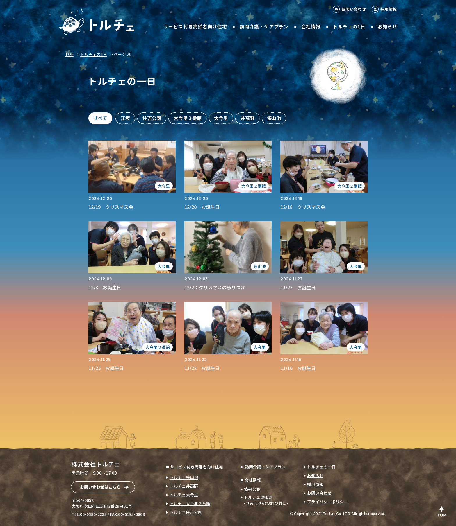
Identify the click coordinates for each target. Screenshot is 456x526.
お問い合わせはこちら (100, 487)
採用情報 (388, 9)
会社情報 (310, 26)
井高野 (247, 117)
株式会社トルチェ (96, 464)
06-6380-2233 (93, 514)
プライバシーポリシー (327, 502)
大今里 (221, 117)
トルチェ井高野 (184, 486)
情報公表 (252, 489)
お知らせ (387, 26)
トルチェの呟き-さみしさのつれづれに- (266, 500)
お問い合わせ (353, 9)
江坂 (125, 117)
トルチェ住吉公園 (186, 512)
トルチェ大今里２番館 (190, 503)
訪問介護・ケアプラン (264, 26)
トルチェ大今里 (184, 495)
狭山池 (274, 117)
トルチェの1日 (349, 26)
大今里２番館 (188, 117)
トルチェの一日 (321, 467)
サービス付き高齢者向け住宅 (195, 26)
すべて (100, 117)
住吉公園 (151, 117)
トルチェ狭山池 (184, 477)
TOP (69, 54)
